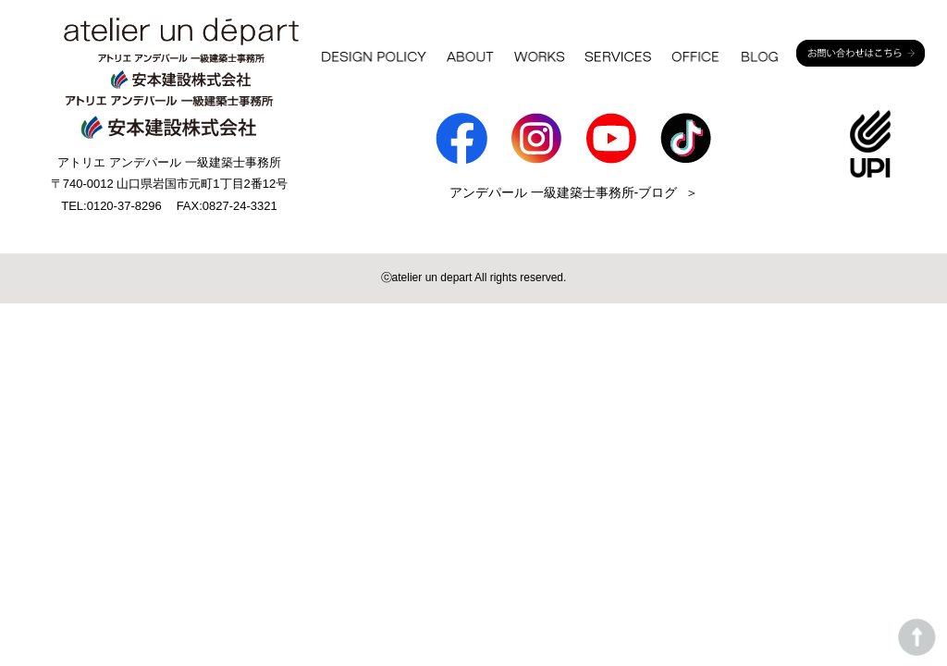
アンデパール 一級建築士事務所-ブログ (563, 192)
